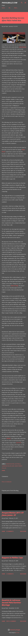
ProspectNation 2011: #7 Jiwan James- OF (13, 513)
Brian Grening (14, 285)
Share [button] (3, 470)
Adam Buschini (22, 47)
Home (3, 8)
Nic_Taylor (17, 632)
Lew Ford (18, 442)
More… (16, 8)
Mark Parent (18, 466)
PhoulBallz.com (9, 2)
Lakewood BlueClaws (8, 466)
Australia (18, 464)
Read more (23, 531)
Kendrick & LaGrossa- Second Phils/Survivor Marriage (11, 602)
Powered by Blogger (14, 629)
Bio (9, 8)
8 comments (10, 531)
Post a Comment (6, 481)
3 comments (10, 574)
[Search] (22, 3)
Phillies (4, 468)
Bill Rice (9, 438)
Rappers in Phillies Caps (12, 557)
